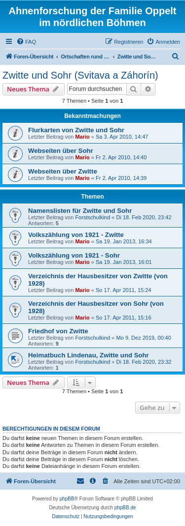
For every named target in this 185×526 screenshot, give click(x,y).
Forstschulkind (92, 217)
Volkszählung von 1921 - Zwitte (76, 234)
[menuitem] (26, 42)
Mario (82, 137)
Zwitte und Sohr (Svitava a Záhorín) (80, 75)
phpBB (67, 498)
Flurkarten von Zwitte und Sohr (76, 130)
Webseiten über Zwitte (62, 171)
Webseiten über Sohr (60, 150)
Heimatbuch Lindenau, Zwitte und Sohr (88, 355)
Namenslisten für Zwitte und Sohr (80, 210)
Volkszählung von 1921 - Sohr (74, 255)
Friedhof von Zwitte (58, 331)
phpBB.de (125, 507)
